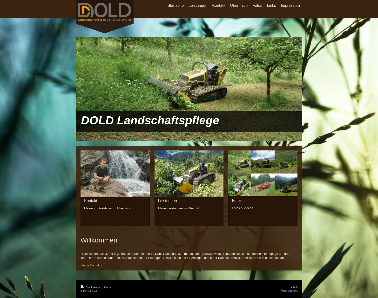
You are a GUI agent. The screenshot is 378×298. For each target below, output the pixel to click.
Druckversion (91, 287)
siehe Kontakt (91, 265)
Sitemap (108, 287)
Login (294, 286)
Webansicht (289, 290)
